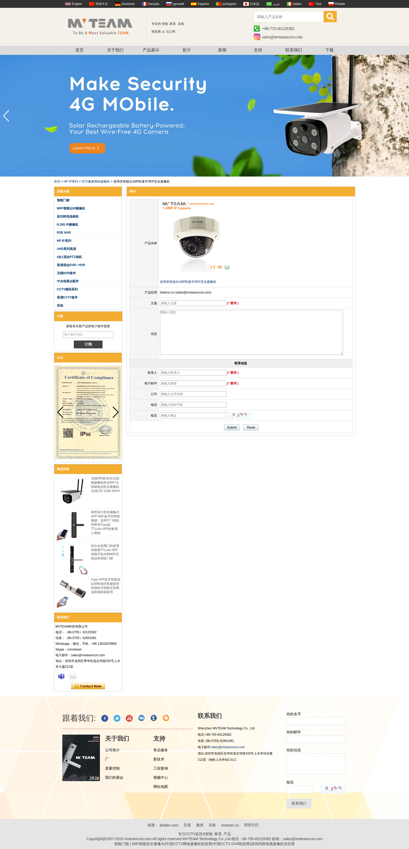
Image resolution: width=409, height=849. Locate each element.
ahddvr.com (168, 825)
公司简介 (112, 750)
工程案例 (160, 768)
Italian (297, 4)
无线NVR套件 (66, 273)
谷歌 (212, 825)
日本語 (254, 4)
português (229, 4)
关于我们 (115, 50)
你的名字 (293, 714)
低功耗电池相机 (68, 216)
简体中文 (101, 4)
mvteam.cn (230, 825)
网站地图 (160, 786)
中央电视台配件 (68, 281)
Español (203, 4)
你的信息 (293, 750)
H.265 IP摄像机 (68, 224)
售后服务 (160, 750)
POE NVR (64, 233)
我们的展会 (114, 777)
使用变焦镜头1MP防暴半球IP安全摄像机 (188, 282)
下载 (329, 50)
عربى (276, 4)
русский (178, 4)
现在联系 (88, 686)
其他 (60, 305)
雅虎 (199, 825)
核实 (290, 782)
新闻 (222, 50)
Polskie (340, 4)
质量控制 (112, 768)
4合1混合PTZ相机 (69, 257)
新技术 (158, 759)
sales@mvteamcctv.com (282, 37)
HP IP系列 (71, 181)
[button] (402, 116)
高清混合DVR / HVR (71, 265)
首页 (79, 50)
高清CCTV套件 (67, 297)
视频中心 (160, 777)
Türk (318, 4)
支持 (258, 50)
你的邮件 (293, 732)
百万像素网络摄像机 (96, 181)
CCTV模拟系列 (67, 289)
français (153, 4)
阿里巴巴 (251, 825)
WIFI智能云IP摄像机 (71, 208)
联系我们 (293, 50)
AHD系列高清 (66, 249)
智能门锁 (63, 200)
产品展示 (151, 50)
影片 (187, 50)
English (77, 4)
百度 (187, 825)
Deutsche (128, 4)
